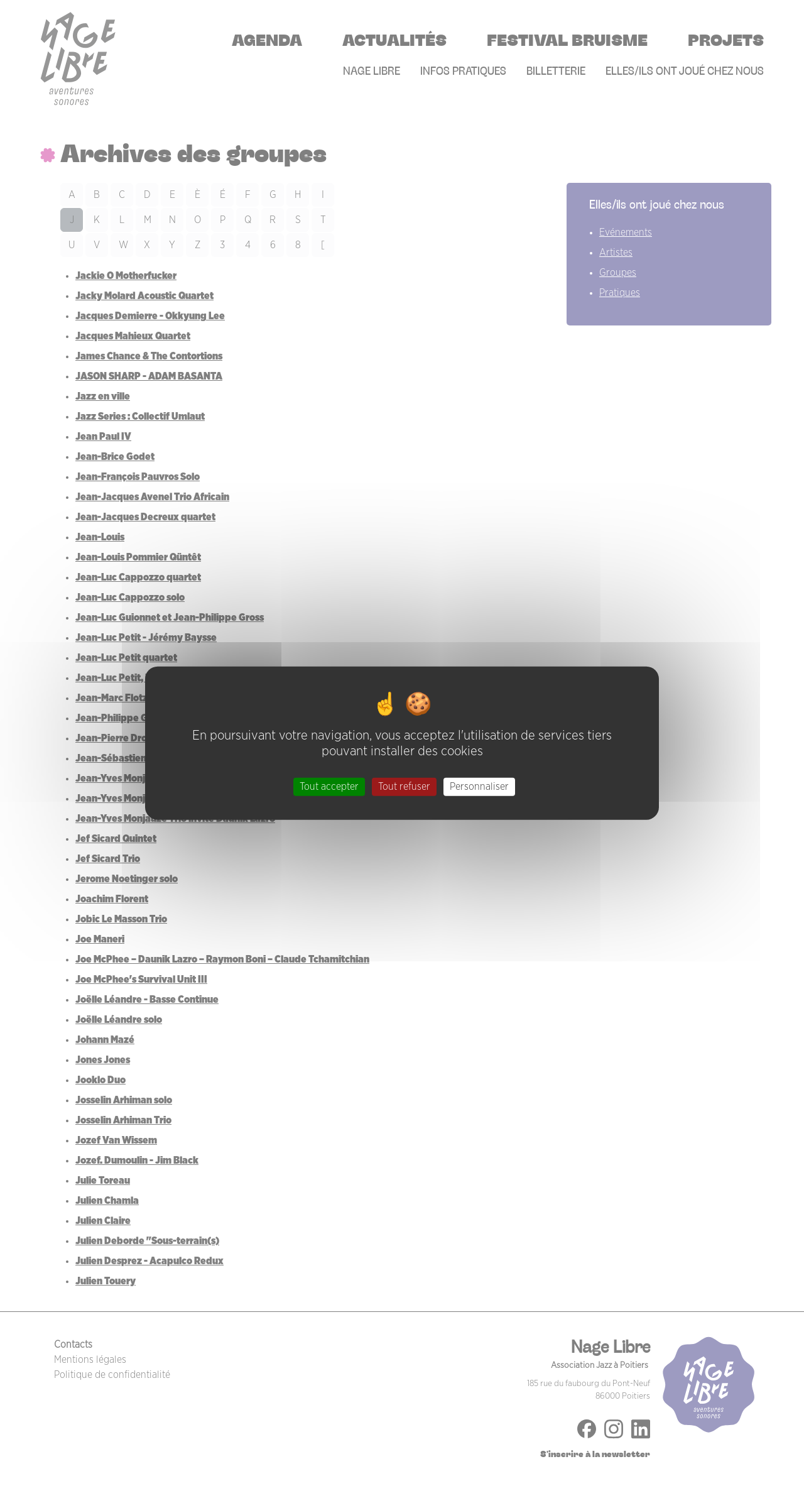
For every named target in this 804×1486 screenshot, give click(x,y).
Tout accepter (329, 787)
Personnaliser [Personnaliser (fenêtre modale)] (479, 787)
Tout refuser (404, 787)
